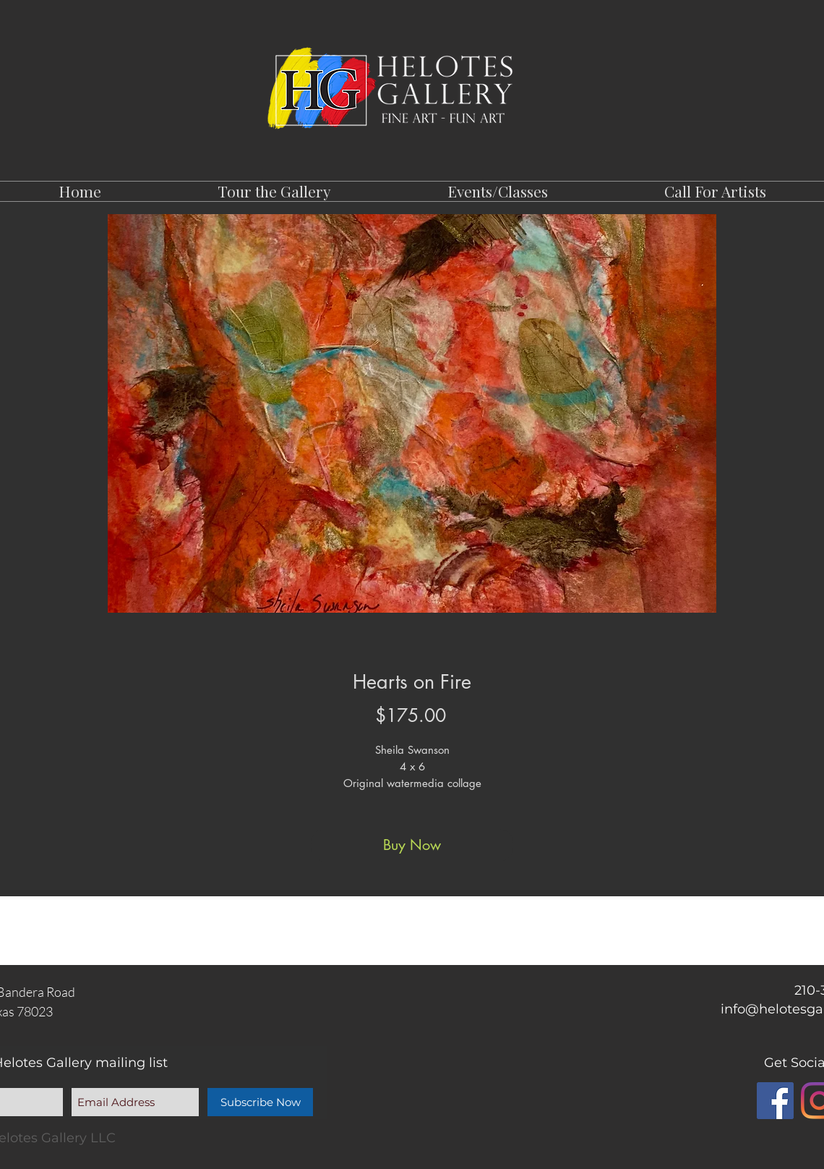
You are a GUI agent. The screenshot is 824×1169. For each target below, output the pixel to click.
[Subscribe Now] (260, 1102)
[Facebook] (775, 1100)
